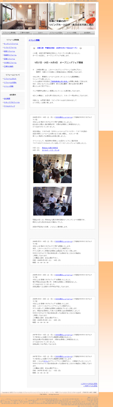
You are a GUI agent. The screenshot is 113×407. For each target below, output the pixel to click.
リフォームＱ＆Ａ (10, 79)
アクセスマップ (9, 106)
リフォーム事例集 (9, 33)
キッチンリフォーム (11, 44)
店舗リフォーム (9, 59)
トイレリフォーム (10, 47)
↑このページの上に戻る (89, 384)
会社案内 (87, 33)
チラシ (46, 361)
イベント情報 (71, 33)
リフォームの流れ (56, 33)
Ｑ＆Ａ (40, 33)
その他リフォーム (10, 63)
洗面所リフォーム (10, 55)
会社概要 (7, 98)
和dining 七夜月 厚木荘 (50, 148)
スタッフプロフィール (12, 102)
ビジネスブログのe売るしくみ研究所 (89, 406)
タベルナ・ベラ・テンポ (50, 150)
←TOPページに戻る (90, 386)
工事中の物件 (25, 33)
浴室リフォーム (9, 51)
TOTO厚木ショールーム (63, 117)
